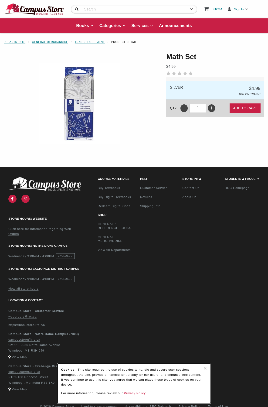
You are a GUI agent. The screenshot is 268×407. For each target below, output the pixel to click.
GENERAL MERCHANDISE (110, 239)
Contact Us (190, 188)
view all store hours (23, 288)
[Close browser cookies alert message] (205, 368)
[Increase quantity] (211, 108)
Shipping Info (150, 206)
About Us (189, 197)
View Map (19, 357)
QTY (173, 108)
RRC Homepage (244, 188)
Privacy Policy (135, 393)
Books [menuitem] (82, 25)
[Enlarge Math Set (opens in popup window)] (79, 103)
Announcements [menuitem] (175, 25)
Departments (14, 42)
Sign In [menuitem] (239, 9)
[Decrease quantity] (184, 108)
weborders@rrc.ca (22, 316)
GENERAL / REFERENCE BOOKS (114, 226)
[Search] (76, 9)
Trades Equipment (90, 42)
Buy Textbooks (109, 188)
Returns (146, 197)
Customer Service (153, 188)
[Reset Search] (192, 9)
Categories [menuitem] (110, 25)
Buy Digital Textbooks (114, 197)
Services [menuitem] (140, 25)
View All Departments (114, 250)
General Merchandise (50, 42)
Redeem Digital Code (114, 206)
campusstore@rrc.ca (24, 339)
